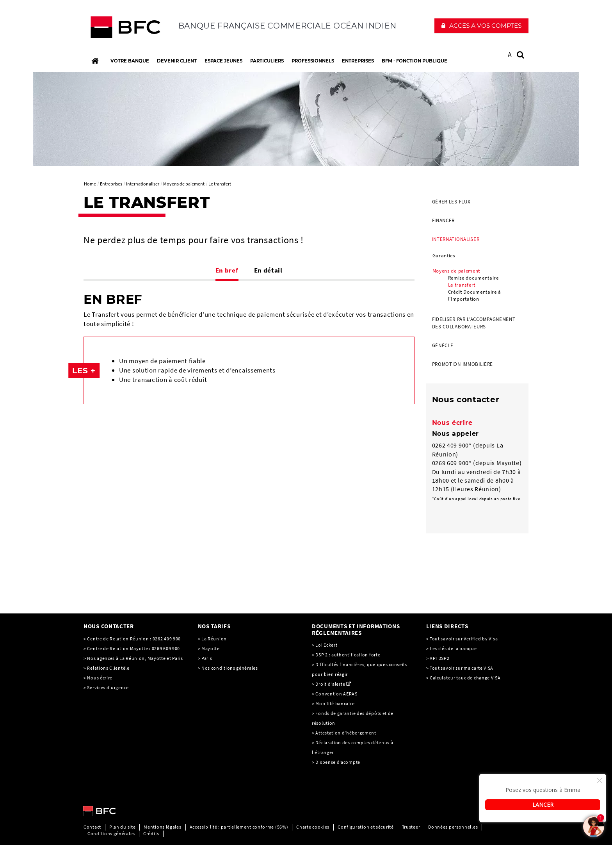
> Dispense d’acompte (336, 762)
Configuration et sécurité (366, 827)
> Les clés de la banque (451, 648)
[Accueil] (95, 61)
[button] (481, 25)
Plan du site (122, 827)
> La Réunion (212, 639)
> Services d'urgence (106, 687)
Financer (443, 220)
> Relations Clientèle (107, 668)
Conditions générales (111, 833)
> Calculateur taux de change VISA (463, 678)
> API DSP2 (438, 658)
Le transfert (461, 285)
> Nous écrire (98, 678)
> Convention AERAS (335, 694)
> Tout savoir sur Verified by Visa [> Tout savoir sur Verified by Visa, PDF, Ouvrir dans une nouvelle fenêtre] (462, 639)
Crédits (151, 833)
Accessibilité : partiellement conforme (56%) (239, 827)
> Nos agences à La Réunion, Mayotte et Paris (133, 658)
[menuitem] (477, 201)
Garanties (443, 255)
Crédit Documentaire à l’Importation (475, 295)
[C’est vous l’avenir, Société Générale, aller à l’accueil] (135, 29)
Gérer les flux (451, 201)
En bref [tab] (226, 270)
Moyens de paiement (456, 270)
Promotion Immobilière (462, 364)
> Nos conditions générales (228, 668)
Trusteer (411, 827)
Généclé (443, 345)
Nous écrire (452, 422)
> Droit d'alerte (328, 684)
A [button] (510, 54)
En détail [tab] (268, 270)
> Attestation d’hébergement (344, 733)
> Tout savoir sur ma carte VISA (460, 668)
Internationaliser (456, 239)
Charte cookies (312, 827)
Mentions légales (162, 827)
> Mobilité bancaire (334, 703)
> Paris (205, 658)
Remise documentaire (473, 278)
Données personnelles (453, 827)
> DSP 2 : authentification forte (346, 655)
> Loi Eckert (324, 645)
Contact (92, 827)
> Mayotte (209, 648)
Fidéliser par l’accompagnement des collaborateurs (474, 323)
